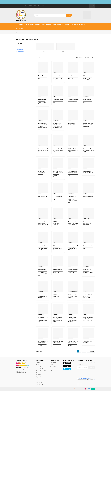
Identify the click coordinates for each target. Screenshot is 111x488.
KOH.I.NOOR (86, 218)
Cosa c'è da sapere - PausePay (40, 385)
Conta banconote (45, 51)
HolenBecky (86, 266)
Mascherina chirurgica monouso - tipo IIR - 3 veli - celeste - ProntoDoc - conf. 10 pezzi (42, 126)
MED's (55, 168)
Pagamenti (38, 376)
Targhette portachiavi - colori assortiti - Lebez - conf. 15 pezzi (58, 271)
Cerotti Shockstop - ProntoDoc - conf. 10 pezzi (87, 101)
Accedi (92, 5)
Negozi (37, 364)
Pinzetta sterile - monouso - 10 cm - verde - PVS (42, 173)
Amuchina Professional (73, 291)
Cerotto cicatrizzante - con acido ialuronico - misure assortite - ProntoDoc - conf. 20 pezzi (42, 272)
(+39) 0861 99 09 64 (32, 5)
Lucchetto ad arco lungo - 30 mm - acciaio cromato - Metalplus (58, 343)
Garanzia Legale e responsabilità (39, 381)
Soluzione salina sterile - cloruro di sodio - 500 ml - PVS (73, 150)
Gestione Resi (41, 5)
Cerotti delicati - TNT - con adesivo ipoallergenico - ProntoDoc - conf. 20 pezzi (72, 199)
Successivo (92, 351)
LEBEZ (70, 218)
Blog (46, 5)
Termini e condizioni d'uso (41, 370)
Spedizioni (38, 379)
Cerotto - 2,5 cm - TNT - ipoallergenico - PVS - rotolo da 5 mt (88, 125)
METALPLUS (41, 291)
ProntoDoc (86, 96)
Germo (55, 218)
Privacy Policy (39, 372)
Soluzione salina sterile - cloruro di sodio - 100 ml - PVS (58, 198)
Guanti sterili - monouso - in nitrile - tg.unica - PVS (73, 101)
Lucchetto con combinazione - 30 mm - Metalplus (43, 296)
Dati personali (53, 362)
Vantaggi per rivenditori (41, 366)
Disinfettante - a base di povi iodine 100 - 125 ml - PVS (43, 150)
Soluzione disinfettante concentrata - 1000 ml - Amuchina (73, 296)
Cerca (69, 15)
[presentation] (86, 373)
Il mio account (53, 370)
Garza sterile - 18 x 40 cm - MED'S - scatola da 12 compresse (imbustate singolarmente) (58, 174)
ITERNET (70, 242)
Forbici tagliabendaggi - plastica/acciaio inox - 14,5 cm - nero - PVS (88, 319)
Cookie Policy (39, 374)
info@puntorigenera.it (21, 5)
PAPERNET (56, 120)
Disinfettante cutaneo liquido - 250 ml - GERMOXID (57, 223)
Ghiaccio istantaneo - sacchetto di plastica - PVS (42, 77)
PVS (39, 72)
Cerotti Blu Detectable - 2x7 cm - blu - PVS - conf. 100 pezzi (88, 296)
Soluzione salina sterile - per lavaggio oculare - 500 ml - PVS (73, 271)
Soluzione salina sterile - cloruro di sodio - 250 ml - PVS (58, 150)
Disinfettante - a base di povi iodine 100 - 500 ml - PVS (88, 150)
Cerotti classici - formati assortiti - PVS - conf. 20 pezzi (58, 101)
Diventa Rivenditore (40, 368)
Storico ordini (53, 366)
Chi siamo (38, 362)
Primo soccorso (65, 51)
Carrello (51, 368)
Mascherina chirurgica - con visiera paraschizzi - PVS (88, 247)
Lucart (55, 72)
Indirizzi (51, 364)
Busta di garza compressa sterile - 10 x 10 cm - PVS (73, 77)
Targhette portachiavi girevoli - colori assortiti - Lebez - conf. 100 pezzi (73, 223)
